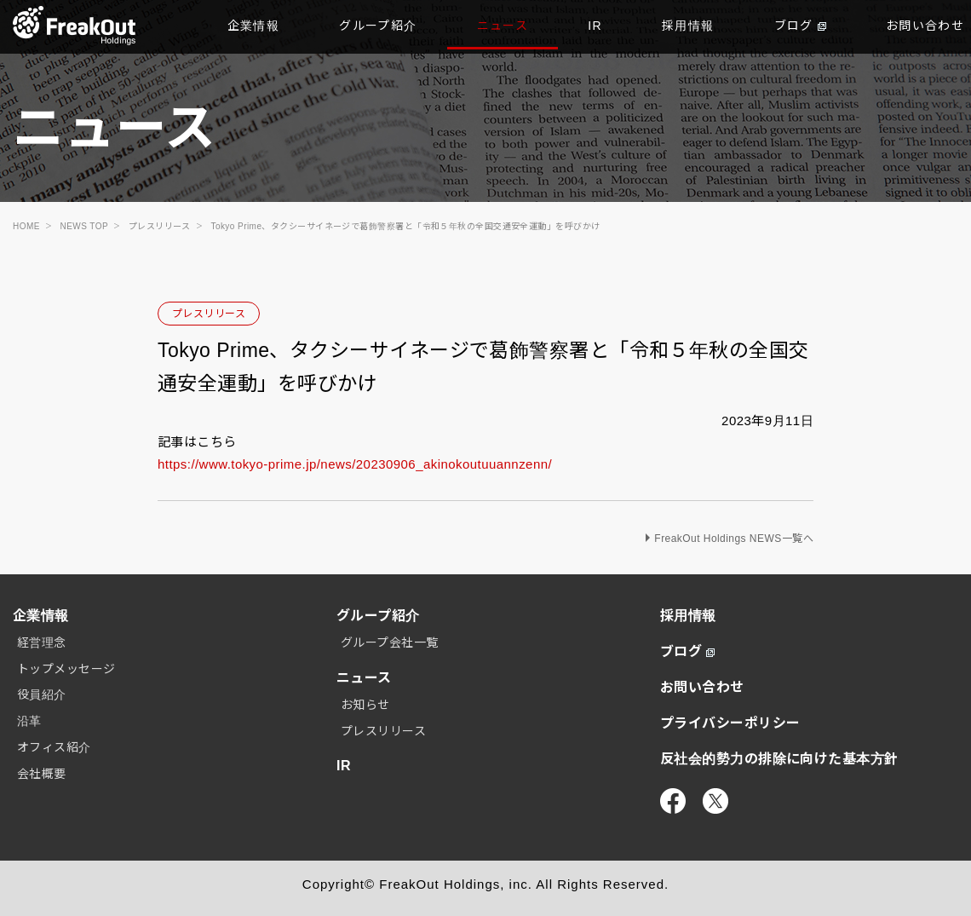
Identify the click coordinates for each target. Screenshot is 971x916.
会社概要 (41, 774)
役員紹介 (41, 694)
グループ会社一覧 (390, 642)
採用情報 (688, 25)
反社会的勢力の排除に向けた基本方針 (779, 759)
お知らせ (365, 704)
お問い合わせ (702, 687)
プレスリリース (208, 314)
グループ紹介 (378, 25)
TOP (74, 25)
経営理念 (41, 642)
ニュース (503, 25)
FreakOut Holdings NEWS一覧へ (733, 538)
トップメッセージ (66, 669)
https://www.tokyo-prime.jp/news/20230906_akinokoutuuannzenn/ (355, 464)
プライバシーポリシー (730, 723)
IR (595, 25)
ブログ (800, 25)
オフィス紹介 (54, 747)
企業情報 (253, 25)
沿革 (29, 721)
